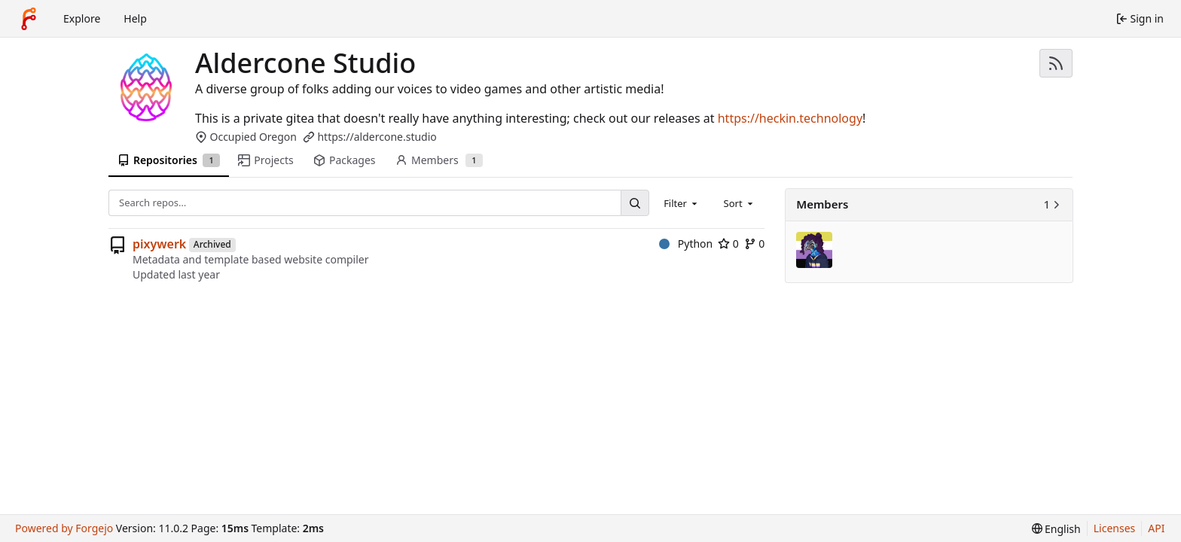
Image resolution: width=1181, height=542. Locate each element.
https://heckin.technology (790, 118)
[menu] (1056, 529)
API (1156, 528)
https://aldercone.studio (376, 136)
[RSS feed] (1056, 63)
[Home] (29, 18)
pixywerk (159, 243)
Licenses (1115, 528)
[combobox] (682, 202)
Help (135, 18)
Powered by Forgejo (64, 528)
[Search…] (635, 203)
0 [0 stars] (728, 243)
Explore (81, 18)
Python (686, 243)
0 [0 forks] (754, 243)
